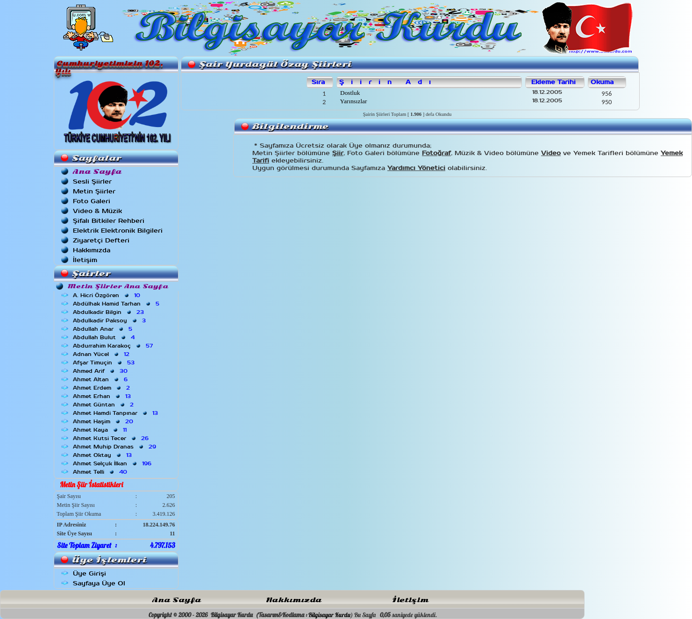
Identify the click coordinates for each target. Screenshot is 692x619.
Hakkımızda (91, 250)
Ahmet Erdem (102, 387)
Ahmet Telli (101, 472)
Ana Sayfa (176, 600)
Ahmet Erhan (103, 396)
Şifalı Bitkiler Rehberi (108, 221)
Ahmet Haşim (104, 421)
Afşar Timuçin (104, 362)
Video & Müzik (97, 211)
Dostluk (349, 92)
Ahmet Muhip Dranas (115, 446)
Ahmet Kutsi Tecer (111, 438)
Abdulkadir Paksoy (110, 320)
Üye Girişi (89, 573)
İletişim (85, 260)
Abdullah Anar (103, 329)
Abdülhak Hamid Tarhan (117, 303)
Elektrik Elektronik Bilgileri (118, 231)
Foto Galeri (91, 201)
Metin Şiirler (94, 191)
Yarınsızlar (353, 101)
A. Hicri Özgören (107, 295)
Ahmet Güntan (104, 404)
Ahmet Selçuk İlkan (113, 463)
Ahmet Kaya (100, 430)
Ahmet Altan (101, 379)
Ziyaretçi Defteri (101, 240)
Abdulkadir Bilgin (109, 312)
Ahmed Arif (101, 371)
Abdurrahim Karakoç (114, 345)
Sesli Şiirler (92, 181)
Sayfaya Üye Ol (99, 583)
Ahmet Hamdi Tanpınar (116, 413)
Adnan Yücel (102, 354)
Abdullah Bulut (104, 337)
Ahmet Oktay (103, 455)
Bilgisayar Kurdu (329, 615)
